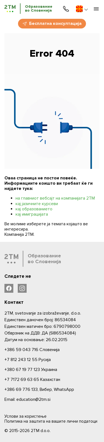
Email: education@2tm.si (27, 399)
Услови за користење (25, 416)
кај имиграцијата (32, 214)
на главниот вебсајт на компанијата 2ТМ (55, 198)
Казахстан (32, 379)
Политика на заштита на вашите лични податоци (50, 421)
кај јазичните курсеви (37, 203)
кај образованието (34, 209)
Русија (27, 359)
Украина (30, 369)
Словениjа (32, 349)
